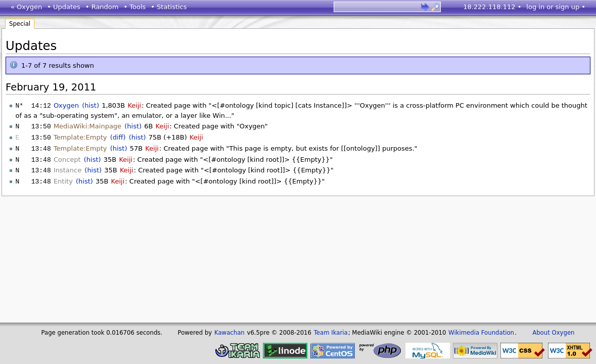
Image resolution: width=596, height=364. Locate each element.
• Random (102, 7)
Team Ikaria (331, 332)
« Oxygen (26, 7)
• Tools (134, 7)
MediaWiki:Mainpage (87, 125)
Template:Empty (80, 136)
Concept (67, 157)
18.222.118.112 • (492, 7)
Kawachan (229, 332)
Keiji (134, 105)
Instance (67, 167)
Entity (63, 178)
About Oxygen (553, 332)
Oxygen (66, 105)
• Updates (63, 7)
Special (19, 23)
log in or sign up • (555, 7)
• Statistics (169, 7)
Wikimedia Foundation (481, 332)
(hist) (90, 105)
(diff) (118, 136)
